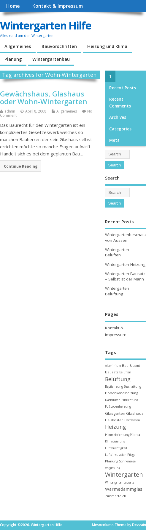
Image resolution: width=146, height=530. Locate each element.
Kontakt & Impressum (57, 6)
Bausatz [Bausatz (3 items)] (111, 372)
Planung (13, 59)
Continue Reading (20, 166)
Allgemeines (17, 46)
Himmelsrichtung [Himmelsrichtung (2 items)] (117, 435)
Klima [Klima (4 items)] (135, 434)
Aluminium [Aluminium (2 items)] (113, 366)
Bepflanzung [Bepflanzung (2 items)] (114, 386)
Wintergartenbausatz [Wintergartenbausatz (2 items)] (119, 482)
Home (13, 6)
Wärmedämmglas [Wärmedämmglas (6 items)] (123, 489)
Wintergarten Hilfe (45, 25)
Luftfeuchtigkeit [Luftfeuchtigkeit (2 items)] (116, 448)
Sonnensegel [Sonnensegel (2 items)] (128, 461)
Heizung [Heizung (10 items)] (115, 426)
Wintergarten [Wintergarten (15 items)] (124, 474)
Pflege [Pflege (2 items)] (131, 455)
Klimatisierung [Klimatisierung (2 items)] (115, 441)
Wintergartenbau (51, 59)
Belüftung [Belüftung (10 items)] (118, 379)
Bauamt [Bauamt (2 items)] (134, 366)
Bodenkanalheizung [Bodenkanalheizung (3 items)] (121, 393)
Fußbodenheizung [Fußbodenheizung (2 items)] (118, 406)
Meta (114, 140)
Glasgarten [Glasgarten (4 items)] (115, 413)
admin (9, 111)
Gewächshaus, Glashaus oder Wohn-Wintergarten (43, 97)
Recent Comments (120, 102)
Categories (120, 129)
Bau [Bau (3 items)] (125, 365)
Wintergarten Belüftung (117, 291)
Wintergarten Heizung (125, 264)
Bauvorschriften (59, 46)
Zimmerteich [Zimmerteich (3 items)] (115, 496)
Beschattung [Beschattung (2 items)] (132, 386)
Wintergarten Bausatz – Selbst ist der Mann (125, 276)
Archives (117, 117)
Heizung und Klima (107, 46)
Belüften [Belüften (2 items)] (125, 372)
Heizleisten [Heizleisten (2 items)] (132, 420)
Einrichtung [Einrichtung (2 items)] (129, 400)
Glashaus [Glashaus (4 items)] (135, 413)
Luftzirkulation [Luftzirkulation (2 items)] (115, 455)
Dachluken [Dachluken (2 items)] (112, 400)
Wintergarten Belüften (117, 252)
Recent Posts (122, 88)
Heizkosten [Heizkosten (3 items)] (114, 420)
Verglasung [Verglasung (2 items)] (112, 468)
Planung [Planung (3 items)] (111, 461)
